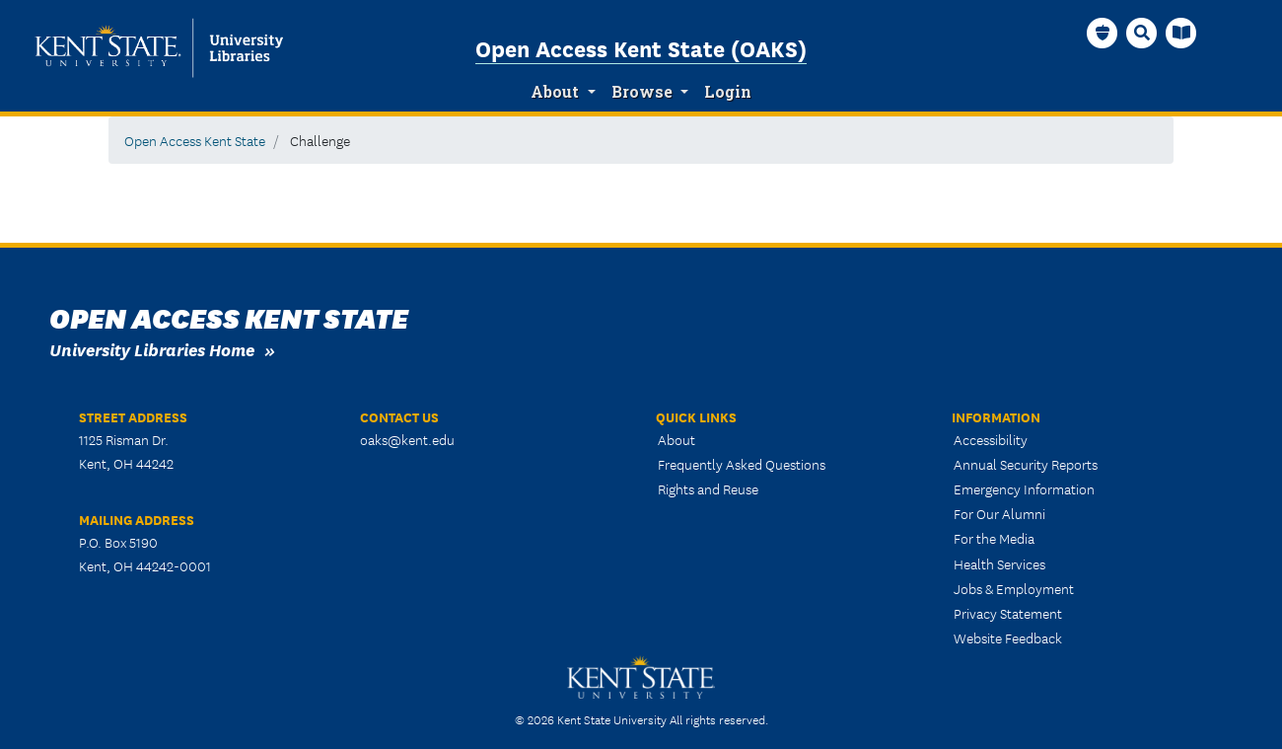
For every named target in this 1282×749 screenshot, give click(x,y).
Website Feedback (1008, 637)
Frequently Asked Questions (741, 464)
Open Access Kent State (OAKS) (641, 47)
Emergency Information (1024, 488)
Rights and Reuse (708, 488)
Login (727, 92)
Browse (642, 92)
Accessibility (991, 439)
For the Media (994, 538)
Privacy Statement (1008, 613)
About (555, 92)
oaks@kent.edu (407, 439)
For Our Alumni (999, 513)
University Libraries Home (151, 349)
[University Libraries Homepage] (1181, 32)
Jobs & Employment (1014, 588)
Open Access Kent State (194, 140)
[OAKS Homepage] (1102, 32)
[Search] (1142, 32)
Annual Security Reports (1026, 464)
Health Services (999, 563)
